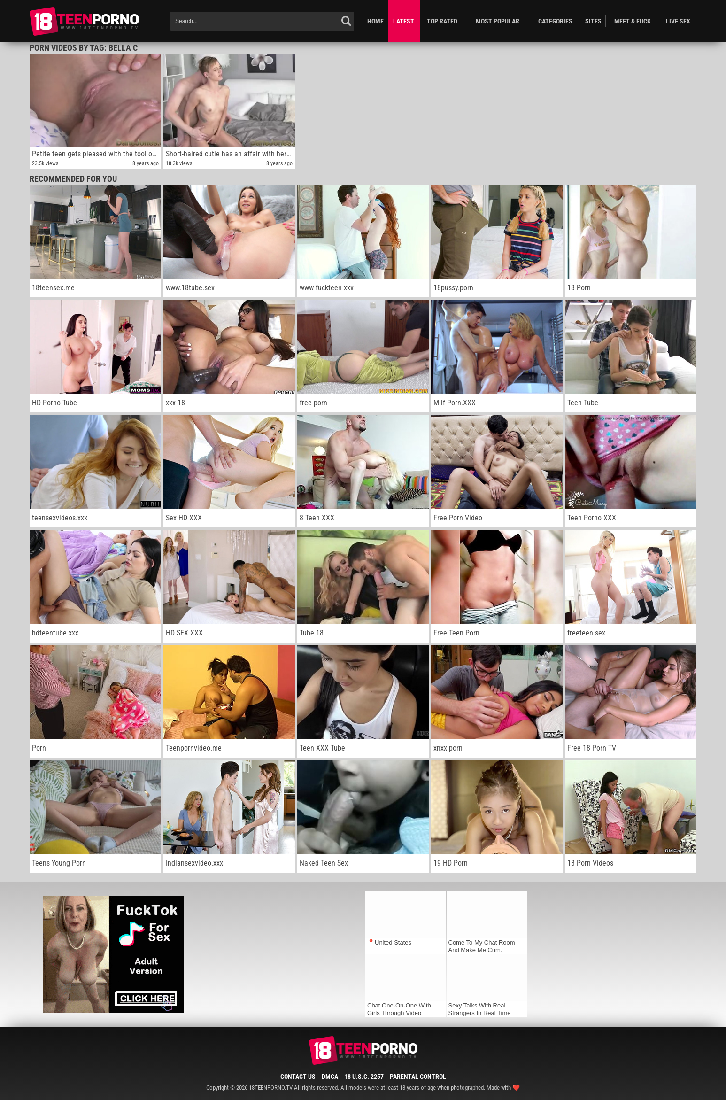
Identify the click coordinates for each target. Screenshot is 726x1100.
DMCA (330, 1076)
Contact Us (298, 1076)
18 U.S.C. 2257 (364, 1076)
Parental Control (418, 1076)
